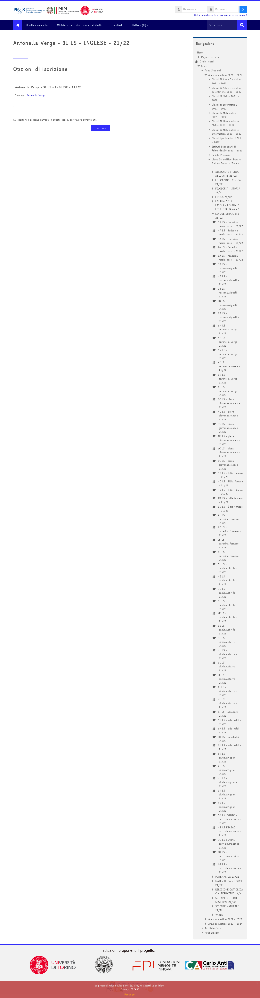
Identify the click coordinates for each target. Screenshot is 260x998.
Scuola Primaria (221, 155)
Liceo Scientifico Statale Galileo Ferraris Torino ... (226, 163)
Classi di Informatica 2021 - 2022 (224, 106)
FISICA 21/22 (223, 197)
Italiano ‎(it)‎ (141, 25)
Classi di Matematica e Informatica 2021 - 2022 (226, 131)
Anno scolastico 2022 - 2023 (225, 919)
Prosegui (130, 994)
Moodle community (39, 25)
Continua (100, 128)
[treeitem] (220, 492)
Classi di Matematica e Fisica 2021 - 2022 (225, 123)
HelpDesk (119, 25)
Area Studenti (213, 70)
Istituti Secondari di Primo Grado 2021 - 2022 (227, 148)
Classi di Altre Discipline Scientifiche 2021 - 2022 (226, 89)
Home (200, 52)
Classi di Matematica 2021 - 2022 (224, 115)
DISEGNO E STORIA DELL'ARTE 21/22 (227, 173)
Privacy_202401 (130, 989)
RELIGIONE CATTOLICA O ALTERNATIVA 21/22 (229, 891)
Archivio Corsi (213, 928)
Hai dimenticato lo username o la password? (220, 15)
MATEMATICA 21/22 (227, 876)
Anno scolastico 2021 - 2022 (225, 75)
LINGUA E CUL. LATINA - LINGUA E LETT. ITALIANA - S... (229, 205)
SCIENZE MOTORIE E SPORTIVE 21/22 (227, 900)
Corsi (204, 66)
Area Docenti (212, 932)
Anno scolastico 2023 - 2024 (225, 923)
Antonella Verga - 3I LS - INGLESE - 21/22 (48, 87)
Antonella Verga (36, 95)
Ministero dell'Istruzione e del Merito (82, 25)
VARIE (219, 914)
